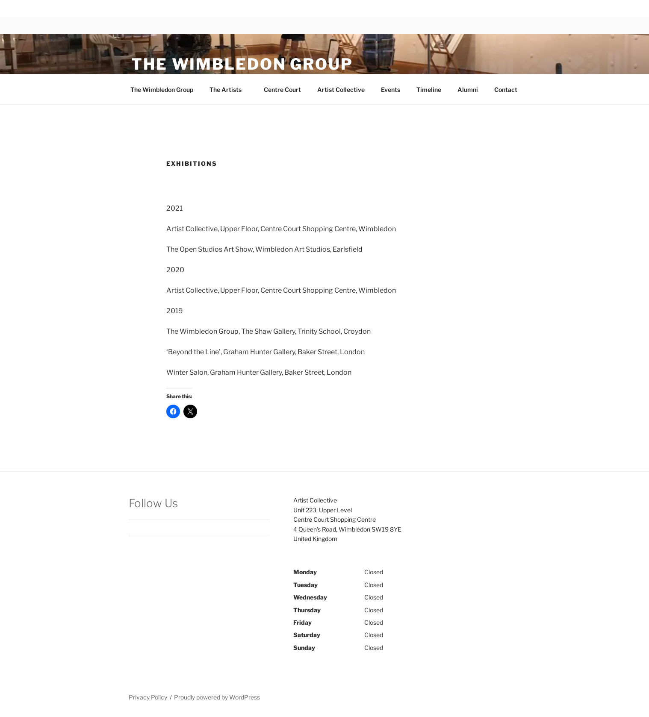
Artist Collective (341, 89)
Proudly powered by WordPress (217, 697)
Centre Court (282, 89)
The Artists (229, 89)
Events (390, 89)
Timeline (428, 89)
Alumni (467, 89)
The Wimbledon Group (242, 64)
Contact (505, 89)
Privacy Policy (148, 697)
